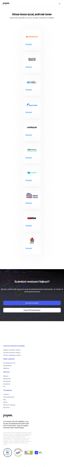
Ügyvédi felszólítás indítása (11, 352)
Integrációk (6, 384)
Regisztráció (7, 378)
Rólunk (5, 402)
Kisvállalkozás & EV (9, 363)
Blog (4, 399)
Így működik (7, 381)
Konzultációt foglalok (32, 303)
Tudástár (6, 394)
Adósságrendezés (8, 397)
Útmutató (28, 44)
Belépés (5, 376)
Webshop (6, 368)
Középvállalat (7, 365)
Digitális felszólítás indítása (11, 350)
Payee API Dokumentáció (32, 310)
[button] (59, 3)
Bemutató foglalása (9, 405)
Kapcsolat (6, 407)
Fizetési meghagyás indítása (12, 355)
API (4, 386)
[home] (6, 4)
